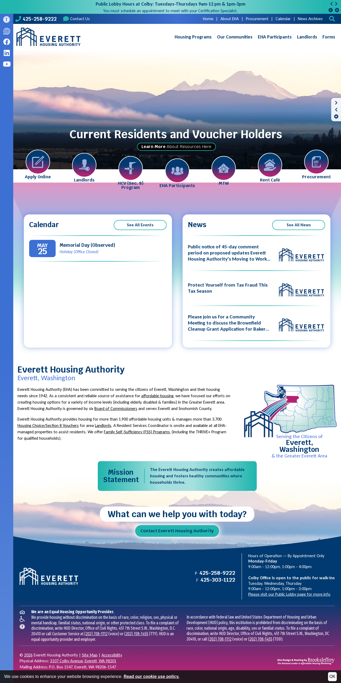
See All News (299, 224)
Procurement (257, 18)
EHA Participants (275, 37)
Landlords (307, 37)
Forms (328, 37)
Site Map (90, 655)
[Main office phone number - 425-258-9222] (36, 19)
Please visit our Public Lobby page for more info (289, 594)
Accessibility (111, 655)
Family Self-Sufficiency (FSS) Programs (137, 431)
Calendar (283, 18)
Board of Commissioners (115, 408)
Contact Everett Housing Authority (177, 531)
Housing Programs (193, 37)
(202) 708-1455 (136, 633)
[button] (332, 19)
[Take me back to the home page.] (48, 37)
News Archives (310, 18)
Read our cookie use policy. (151, 676)
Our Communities (235, 37)
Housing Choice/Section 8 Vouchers (48, 425)
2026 (28, 655)
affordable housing (157, 395)
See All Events (140, 224)
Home (208, 18)
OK (332, 676)
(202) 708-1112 (96, 633)
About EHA (229, 18)
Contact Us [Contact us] (76, 19)
